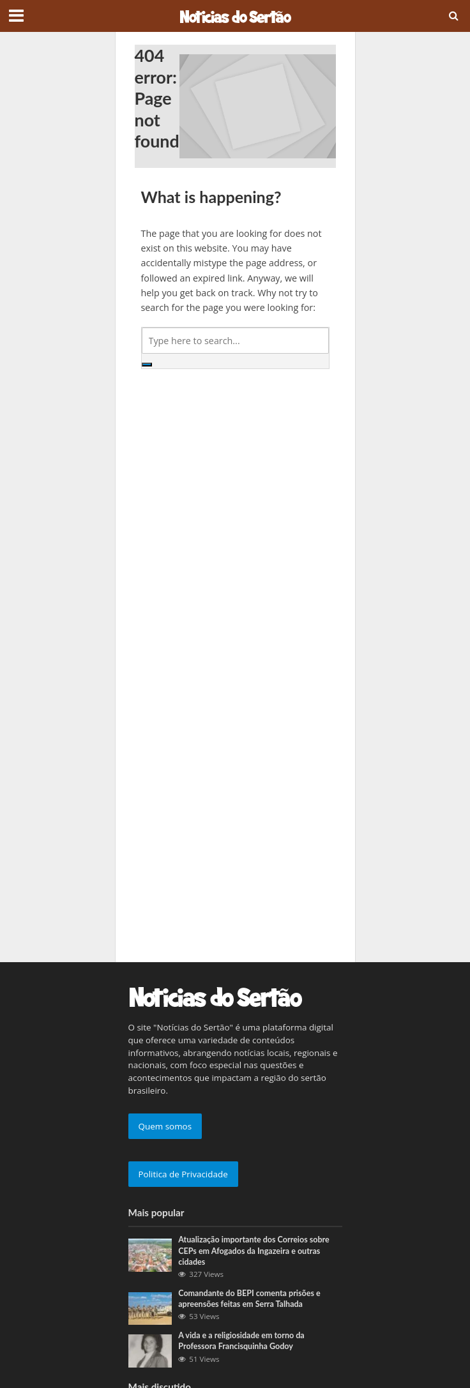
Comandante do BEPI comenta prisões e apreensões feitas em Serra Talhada (249, 1298)
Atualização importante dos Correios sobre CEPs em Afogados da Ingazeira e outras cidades (254, 1250)
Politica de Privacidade (183, 1174)
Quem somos (165, 1126)
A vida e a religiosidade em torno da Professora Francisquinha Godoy (241, 1341)
